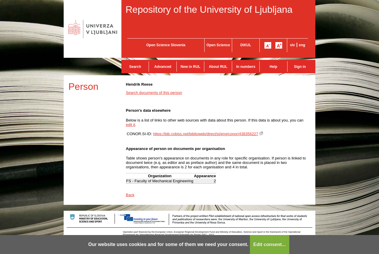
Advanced (162, 67)
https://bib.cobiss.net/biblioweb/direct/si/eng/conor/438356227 (205, 134)
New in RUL (190, 67)
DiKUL (245, 45)
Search (135, 67)
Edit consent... (269, 244)
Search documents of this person (154, 92)
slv (292, 45)
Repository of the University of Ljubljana (209, 9)
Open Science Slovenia (165, 45)
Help (273, 67)
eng (302, 45)
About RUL (218, 67)
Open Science (218, 45)
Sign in (300, 67)
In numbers (246, 67)
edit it (130, 124)
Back (130, 195)
